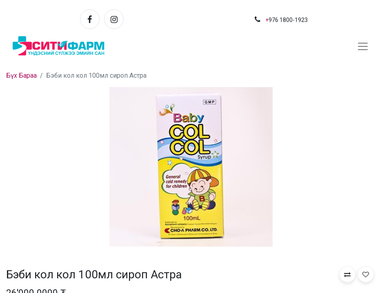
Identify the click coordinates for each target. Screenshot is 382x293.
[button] (347, 274)
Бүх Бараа (21, 75)
